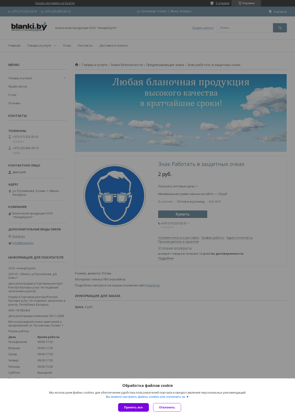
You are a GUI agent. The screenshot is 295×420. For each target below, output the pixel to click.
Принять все (133, 407)
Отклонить (168, 407)
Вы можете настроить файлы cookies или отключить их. (146, 397)
